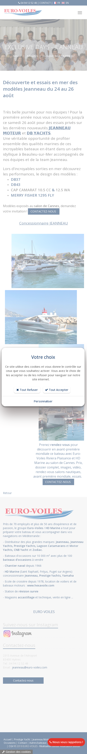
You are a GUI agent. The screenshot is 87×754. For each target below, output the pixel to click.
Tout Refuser (27, 390)
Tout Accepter (56, 390)
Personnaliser (43, 401)
